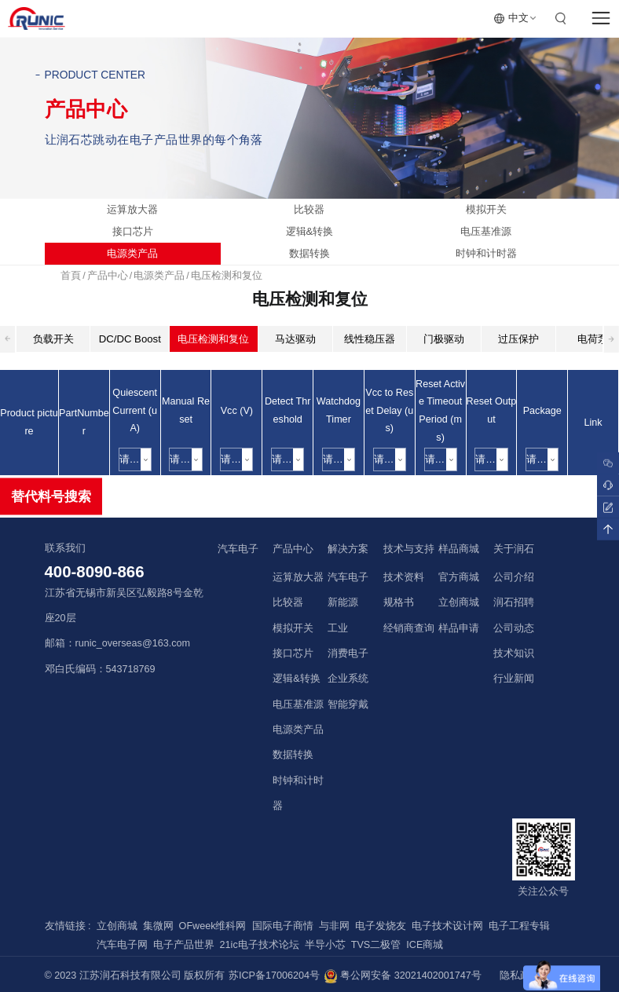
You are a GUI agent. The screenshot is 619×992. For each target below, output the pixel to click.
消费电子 (348, 653)
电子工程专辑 (519, 926)
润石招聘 (513, 602)
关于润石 (513, 549)
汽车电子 (238, 549)
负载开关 (53, 339)
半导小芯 (325, 944)
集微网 (158, 926)
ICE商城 (424, 944)
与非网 (334, 926)
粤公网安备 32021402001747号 (403, 976)
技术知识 (513, 653)
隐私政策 (520, 975)
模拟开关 (486, 209)
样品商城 (458, 549)
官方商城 (458, 577)
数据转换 (309, 253)
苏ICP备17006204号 (274, 975)
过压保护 (518, 339)
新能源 (343, 602)
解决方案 (348, 549)
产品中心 (107, 275)
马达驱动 (295, 339)
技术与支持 (408, 549)
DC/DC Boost (130, 339)
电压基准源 (485, 231)
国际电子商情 (282, 926)
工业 (338, 628)
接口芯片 (132, 231)
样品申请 (458, 628)
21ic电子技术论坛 (259, 944)
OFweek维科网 (213, 926)
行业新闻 (513, 678)
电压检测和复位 (226, 275)
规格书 (398, 602)
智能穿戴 (348, 704)
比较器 (309, 209)
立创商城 (458, 602)
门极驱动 (443, 339)
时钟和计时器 (486, 253)
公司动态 (513, 628)
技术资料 (403, 577)
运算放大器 (132, 209)
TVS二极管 (376, 944)
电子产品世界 (183, 944)
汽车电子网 (122, 944)
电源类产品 (132, 253)
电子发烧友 (380, 926)
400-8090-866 (95, 571)
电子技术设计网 (447, 926)
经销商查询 (408, 628)
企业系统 (348, 678)
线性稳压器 (369, 339)
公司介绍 (513, 577)
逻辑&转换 (310, 231)
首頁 (70, 275)
